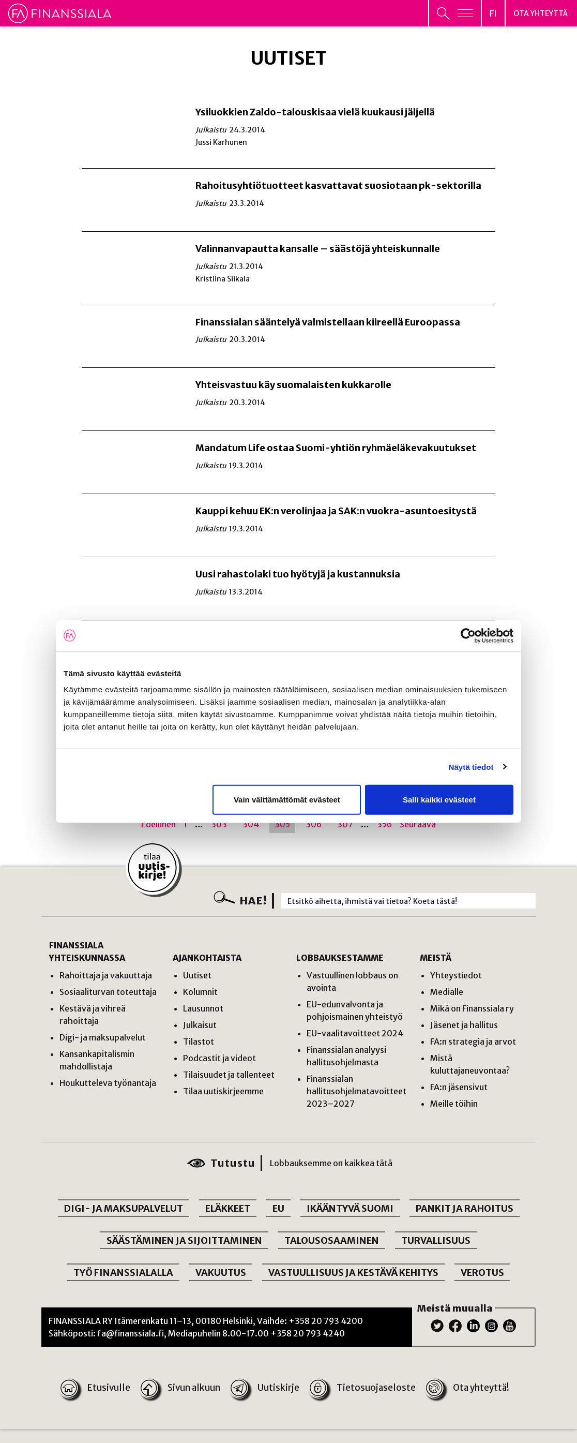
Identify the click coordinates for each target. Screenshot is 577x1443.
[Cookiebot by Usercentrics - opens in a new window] (468, 635)
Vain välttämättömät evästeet (287, 799)
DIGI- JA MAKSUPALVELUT (123, 1208)
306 (314, 824)
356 (384, 824)
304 (250, 824)
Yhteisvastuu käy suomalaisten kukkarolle (293, 385)
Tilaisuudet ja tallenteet (229, 1074)
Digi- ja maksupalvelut (102, 1037)
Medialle (446, 992)
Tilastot (198, 1041)
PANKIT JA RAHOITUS (464, 1208)
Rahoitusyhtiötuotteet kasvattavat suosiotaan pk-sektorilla (338, 185)
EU (278, 1208)
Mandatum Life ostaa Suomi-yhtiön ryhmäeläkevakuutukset (335, 448)
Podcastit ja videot (219, 1058)
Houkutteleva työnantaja (107, 1083)
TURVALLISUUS (435, 1240)
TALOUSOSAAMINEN (331, 1240)
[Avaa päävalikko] (455, 13)
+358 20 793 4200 (325, 1321)
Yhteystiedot (456, 975)
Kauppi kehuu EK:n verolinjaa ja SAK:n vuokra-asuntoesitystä (336, 511)
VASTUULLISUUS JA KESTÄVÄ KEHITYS (353, 1272)
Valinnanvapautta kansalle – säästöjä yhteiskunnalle (317, 249)
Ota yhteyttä (540, 14)
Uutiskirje (264, 1388)
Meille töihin (454, 1103)
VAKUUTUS (220, 1272)
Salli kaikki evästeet (439, 799)
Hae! (253, 900)
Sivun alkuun (181, 1388)
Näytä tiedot (471, 766)
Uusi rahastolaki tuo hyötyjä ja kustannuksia (297, 574)
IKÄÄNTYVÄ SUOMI (350, 1208)
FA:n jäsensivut (459, 1087)
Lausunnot (203, 1008)
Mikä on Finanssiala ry (472, 1008)
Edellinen (158, 824)
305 (282, 824)
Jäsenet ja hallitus (464, 1025)
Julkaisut (200, 1025)
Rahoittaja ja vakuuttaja (105, 975)
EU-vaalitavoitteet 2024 (355, 1033)
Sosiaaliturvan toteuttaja (108, 992)
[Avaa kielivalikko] (493, 13)
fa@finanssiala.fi (130, 1333)
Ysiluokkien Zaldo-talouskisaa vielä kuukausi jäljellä (315, 112)
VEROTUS (482, 1272)
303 (219, 824)
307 (345, 824)
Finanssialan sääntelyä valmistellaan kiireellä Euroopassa (327, 322)
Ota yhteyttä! (465, 1388)
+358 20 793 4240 (307, 1333)
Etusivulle (96, 1388)
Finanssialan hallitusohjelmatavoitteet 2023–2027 (356, 1091)
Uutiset (197, 975)
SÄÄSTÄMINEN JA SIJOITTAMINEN (184, 1240)
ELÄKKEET (227, 1208)
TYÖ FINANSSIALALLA (123, 1272)
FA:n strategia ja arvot (473, 1041)
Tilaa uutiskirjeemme (223, 1091)
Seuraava (418, 824)
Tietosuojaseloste (361, 1388)
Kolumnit (200, 992)
